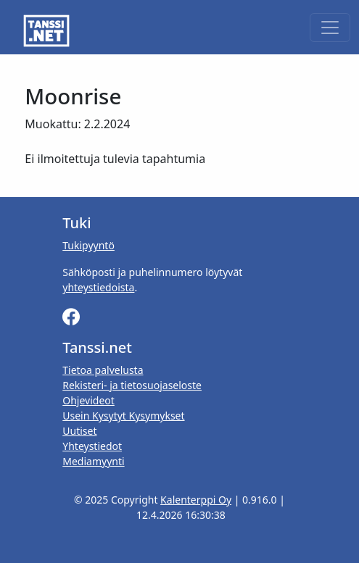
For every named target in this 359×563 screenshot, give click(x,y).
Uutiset (79, 431)
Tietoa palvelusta (102, 370)
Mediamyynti (93, 461)
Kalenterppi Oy (195, 499)
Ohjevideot (88, 400)
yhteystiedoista (98, 287)
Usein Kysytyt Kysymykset (123, 415)
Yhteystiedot (92, 446)
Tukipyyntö (88, 245)
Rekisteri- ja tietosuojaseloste (132, 385)
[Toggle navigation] (330, 27)
